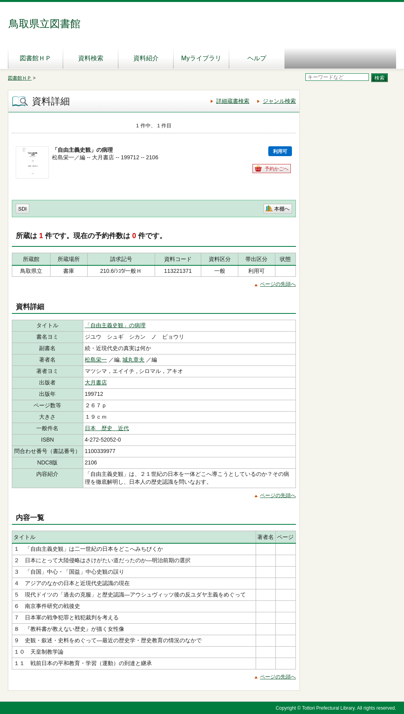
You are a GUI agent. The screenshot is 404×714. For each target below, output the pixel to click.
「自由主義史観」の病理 (115, 325)
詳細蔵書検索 (232, 101)
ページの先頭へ (278, 284)
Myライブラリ (201, 58)
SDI (22, 209)
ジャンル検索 (279, 101)
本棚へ (282, 209)
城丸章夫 (133, 359)
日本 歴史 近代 (107, 428)
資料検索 (90, 58)
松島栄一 (96, 359)
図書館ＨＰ (35, 58)
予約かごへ (276, 169)
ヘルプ (256, 58)
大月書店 (96, 382)
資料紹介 (146, 58)
